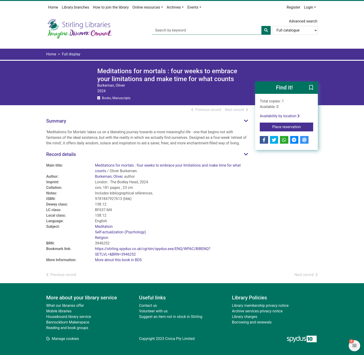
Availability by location (280, 116)
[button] (311, 88)
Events (192, 7)
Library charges (244, 316)
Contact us (148, 305)
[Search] (266, 30)
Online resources (146, 7)
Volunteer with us (153, 311)
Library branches (75, 7)
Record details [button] (61, 154)
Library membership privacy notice (260, 305)
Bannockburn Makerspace (67, 322)
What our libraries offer (65, 305)
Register (293, 7)
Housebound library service (68, 316)
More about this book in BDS (118, 260)
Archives (174, 7)
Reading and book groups (67, 328)
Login (308, 7)
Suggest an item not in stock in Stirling (170, 316)
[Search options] (295, 30)
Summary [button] (56, 121)
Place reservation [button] (292, 126)
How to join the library (111, 7)
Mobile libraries (59, 311)
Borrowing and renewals (252, 322)
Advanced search (303, 21)
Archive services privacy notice (257, 311)
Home (53, 7)
